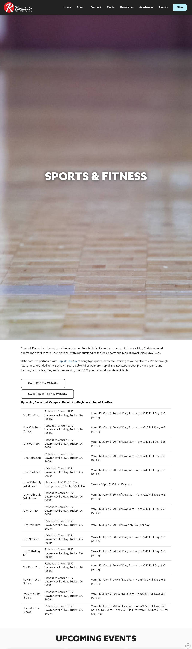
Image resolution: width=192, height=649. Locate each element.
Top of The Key (67, 361)
